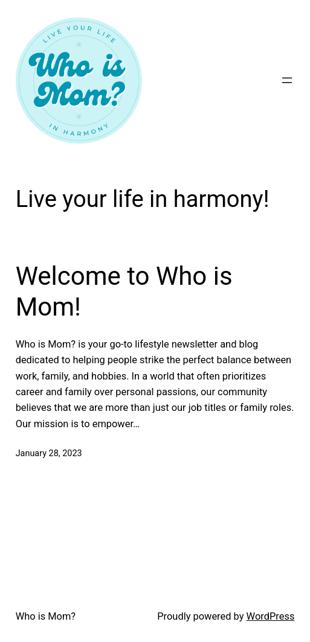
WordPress (271, 616)
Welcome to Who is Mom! (124, 291)
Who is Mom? (46, 616)
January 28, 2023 (49, 453)
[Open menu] (287, 80)
